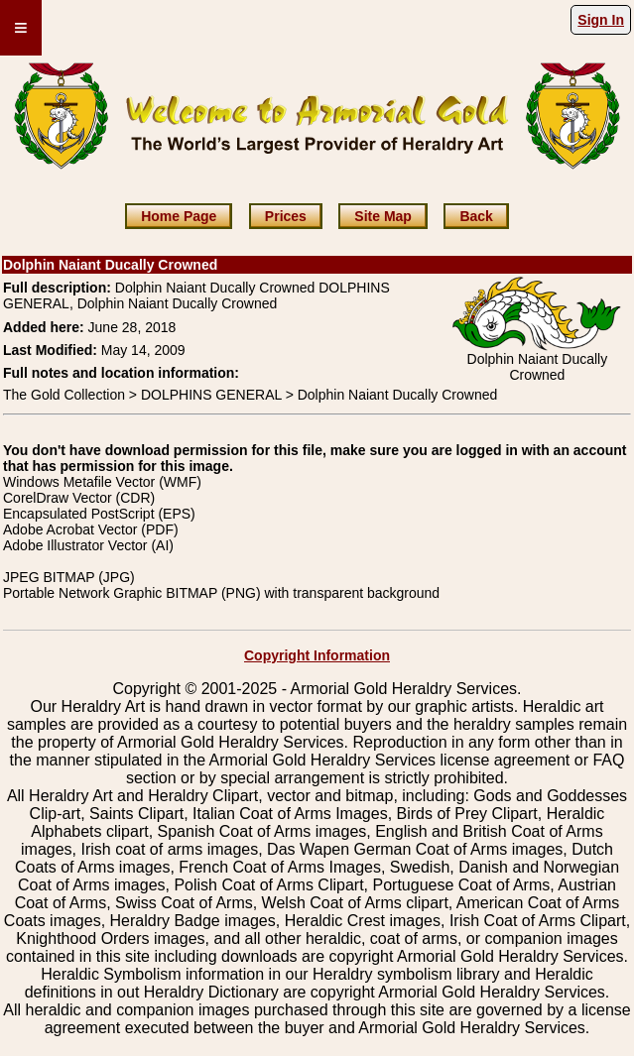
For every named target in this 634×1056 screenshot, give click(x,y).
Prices (286, 216)
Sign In (600, 20)
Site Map (383, 216)
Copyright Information (317, 655)
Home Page (178, 216)
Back (475, 216)
